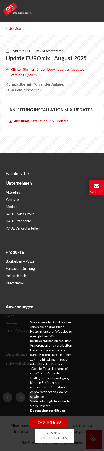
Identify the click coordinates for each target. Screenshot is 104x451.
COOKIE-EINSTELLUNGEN (54, 435)
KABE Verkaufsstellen (23, 228)
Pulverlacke (15, 283)
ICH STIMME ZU (48, 422)
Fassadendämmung (20, 268)
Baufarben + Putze (20, 261)
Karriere (12, 199)
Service (15, 28)
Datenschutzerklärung (47, 410)
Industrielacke (17, 276)
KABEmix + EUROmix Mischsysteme (36, 51)
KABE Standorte (18, 221)
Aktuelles (13, 192)
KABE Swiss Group (20, 214)
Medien (11, 206)
